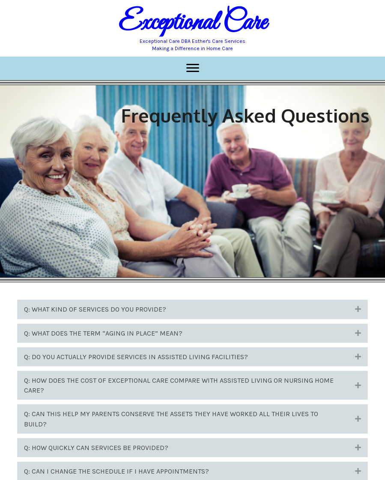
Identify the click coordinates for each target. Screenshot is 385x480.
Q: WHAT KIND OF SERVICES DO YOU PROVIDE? (95, 309)
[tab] (192, 309)
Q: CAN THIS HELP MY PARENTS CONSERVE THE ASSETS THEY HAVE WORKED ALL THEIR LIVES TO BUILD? (171, 419)
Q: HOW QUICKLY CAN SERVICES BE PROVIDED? (96, 448)
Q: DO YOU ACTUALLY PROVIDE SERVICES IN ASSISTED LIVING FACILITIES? (136, 357)
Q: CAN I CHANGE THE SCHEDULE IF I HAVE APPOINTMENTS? (116, 471)
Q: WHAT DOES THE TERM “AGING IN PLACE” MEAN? (103, 333)
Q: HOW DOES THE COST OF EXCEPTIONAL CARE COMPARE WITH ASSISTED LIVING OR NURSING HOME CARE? (179, 385)
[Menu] (193, 68)
